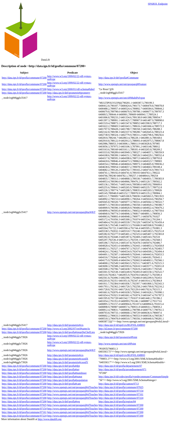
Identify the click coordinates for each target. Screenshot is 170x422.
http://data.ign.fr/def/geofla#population (67, 380)
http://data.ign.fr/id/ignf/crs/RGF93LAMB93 (122, 325)
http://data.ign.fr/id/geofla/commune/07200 (24, 77)
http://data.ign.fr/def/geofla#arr (63, 369)
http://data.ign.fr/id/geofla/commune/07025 (121, 387)
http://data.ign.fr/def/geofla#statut (64, 376)
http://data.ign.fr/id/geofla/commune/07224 (121, 398)
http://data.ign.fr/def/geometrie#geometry (68, 92)
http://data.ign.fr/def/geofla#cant (64, 383)
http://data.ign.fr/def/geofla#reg (63, 401)
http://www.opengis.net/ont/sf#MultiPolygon (122, 97)
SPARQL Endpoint (158, 3)
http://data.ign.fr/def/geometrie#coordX (67, 358)
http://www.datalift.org (49, 419)
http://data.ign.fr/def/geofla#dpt (63, 365)
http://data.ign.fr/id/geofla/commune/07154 (121, 390)
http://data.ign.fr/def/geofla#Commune (119, 77)
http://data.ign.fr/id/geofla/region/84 (117, 401)
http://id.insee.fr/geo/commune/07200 (118, 328)
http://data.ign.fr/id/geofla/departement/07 (120, 365)
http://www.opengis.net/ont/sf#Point (117, 343)
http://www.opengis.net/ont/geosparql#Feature (123, 84)
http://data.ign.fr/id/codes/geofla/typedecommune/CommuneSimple (134, 376)
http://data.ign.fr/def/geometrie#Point (118, 337)
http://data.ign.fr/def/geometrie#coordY (67, 362)
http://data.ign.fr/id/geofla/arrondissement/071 (122, 369)
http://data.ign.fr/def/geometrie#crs (65, 325)
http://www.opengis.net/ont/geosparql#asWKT (71, 212)
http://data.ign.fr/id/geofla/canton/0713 (119, 383)
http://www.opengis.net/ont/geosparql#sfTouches (72, 387)
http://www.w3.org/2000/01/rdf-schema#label (71, 89)
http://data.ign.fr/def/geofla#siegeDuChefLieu (71, 332)
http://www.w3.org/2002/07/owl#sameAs (68, 328)
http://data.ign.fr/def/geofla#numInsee (66, 373)
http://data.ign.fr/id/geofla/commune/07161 (121, 394)
